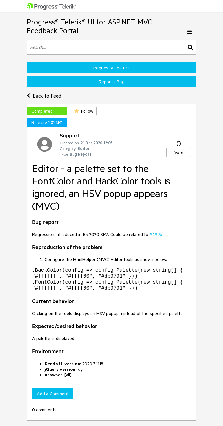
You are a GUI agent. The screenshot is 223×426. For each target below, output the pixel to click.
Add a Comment (52, 394)
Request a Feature (111, 68)
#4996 (156, 234)
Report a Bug (112, 81)
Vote (178, 152)
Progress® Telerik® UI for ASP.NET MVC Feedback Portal (89, 26)
